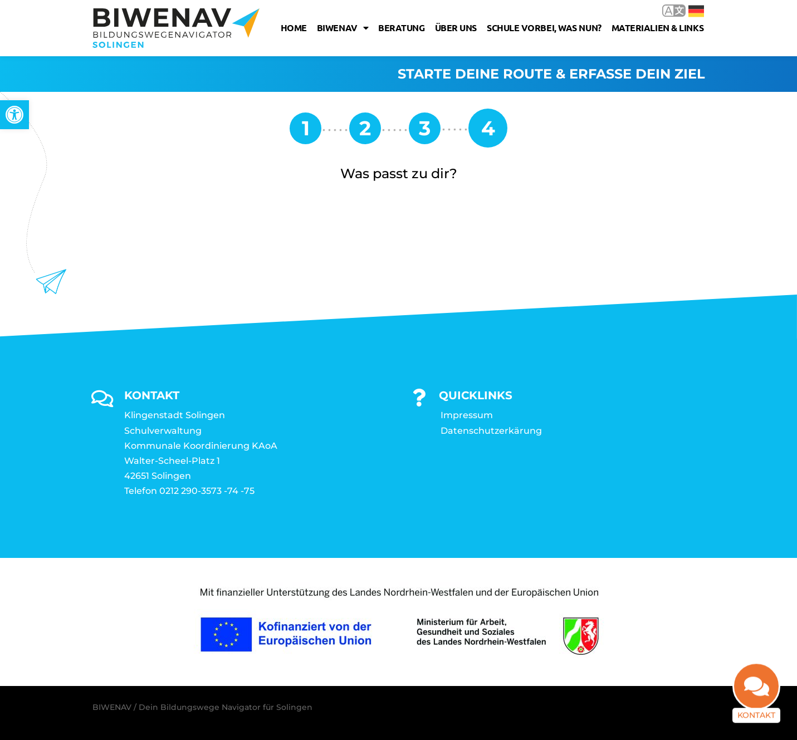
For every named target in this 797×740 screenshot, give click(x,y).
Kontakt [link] (756, 717)
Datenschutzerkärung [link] (491, 430)
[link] (14, 114)
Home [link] (294, 27)
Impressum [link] (467, 415)
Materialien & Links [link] (657, 27)
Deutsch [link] (696, 11)
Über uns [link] (456, 27)
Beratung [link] (401, 27)
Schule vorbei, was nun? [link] (544, 27)
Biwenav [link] (342, 28)
